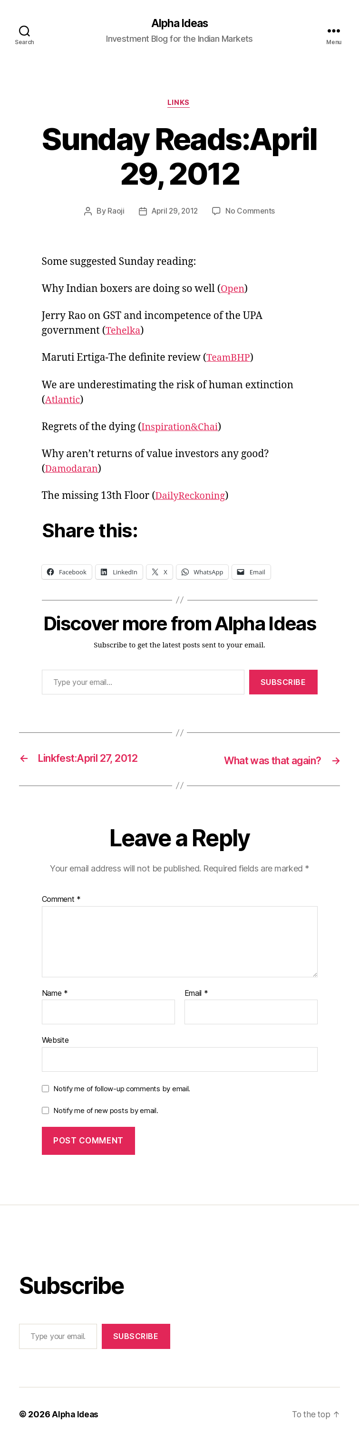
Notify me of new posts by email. (105, 1111)
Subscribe (283, 683)
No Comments (252, 213)
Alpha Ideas (179, 23)
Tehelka (124, 332)
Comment (61, 900)
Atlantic (64, 401)
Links (179, 104)
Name (55, 994)
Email (196, 994)
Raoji (114, 213)
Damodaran (73, 470)
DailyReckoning (192, 497)
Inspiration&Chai (182, 428)
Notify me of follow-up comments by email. (121, 1089)
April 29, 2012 (174, 213)
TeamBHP (229, 359)
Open (233, 290)
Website (55, 1041)
